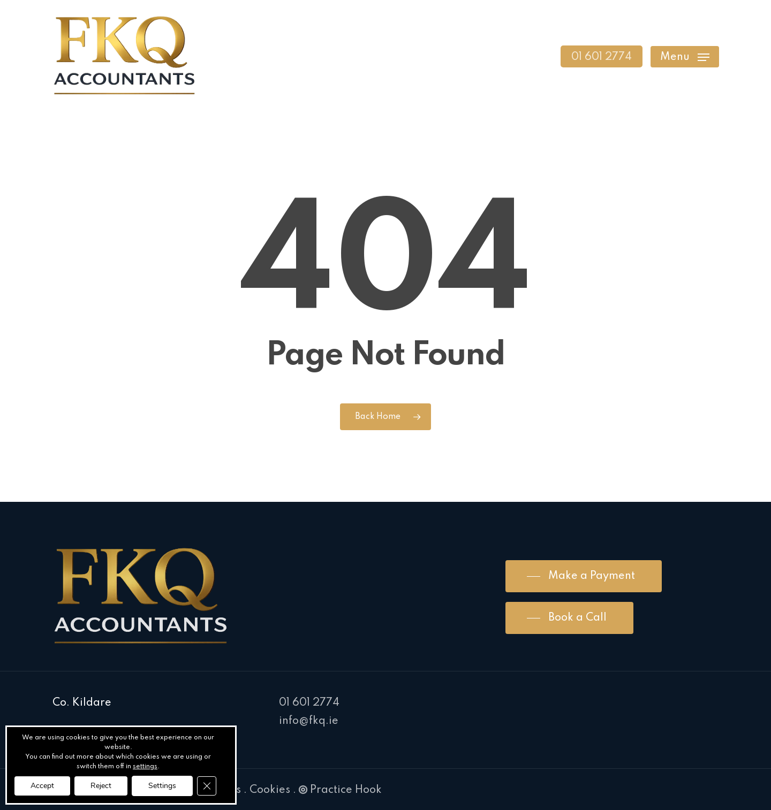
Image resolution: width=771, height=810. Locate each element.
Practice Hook (340, 790)
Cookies (270, 790)
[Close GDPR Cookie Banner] (206, 786)
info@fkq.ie (308, 721)
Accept (42, 786)
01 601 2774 (309, 703)
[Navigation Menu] (685, 56)
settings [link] (145, 766)
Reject (100, 786)
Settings (162, 786)
